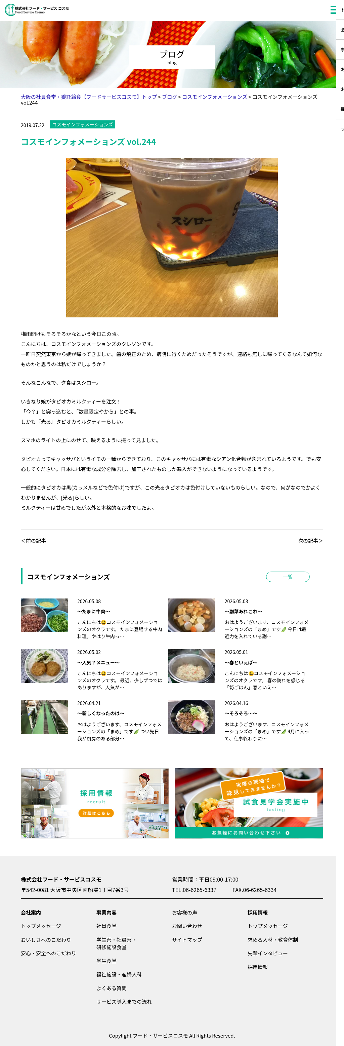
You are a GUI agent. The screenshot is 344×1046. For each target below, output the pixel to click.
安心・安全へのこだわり (48, 953)
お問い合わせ (187, 925)
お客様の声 (184, 912)
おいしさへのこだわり (46, 939)
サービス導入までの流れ (124, 1001)
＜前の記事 (33, 540)
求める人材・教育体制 (273, 939)
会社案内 (31, 912)
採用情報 (258, 912)
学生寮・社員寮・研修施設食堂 (116, 943)
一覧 (288, 577)
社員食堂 (106, 925)
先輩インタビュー (268, 953)
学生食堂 (106, 960)
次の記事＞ (310, 540)
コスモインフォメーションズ (82, 124)
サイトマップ (187, 939)
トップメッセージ (41, 925)
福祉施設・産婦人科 (119, 974)
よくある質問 (111, 988)
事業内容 (106, 912)
